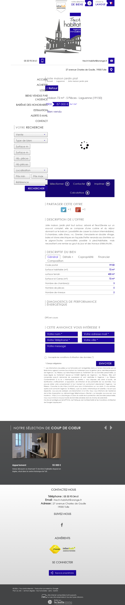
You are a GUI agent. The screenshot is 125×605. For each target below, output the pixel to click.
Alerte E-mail (39, 115)
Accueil (42, 79)
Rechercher (36, 188)
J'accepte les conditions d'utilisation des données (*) (71, 357)
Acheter (42, 84)
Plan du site (17, 591)
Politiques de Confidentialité (84, 400)
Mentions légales (29, 591)
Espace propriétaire (62, 573)
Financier (104, 256)
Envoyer (105, 363)
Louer (44, 90)
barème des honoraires (32, 104)
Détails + (68, 256)
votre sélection (77, 3)
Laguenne (60, 81)
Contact (41, 120)
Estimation (40, 110)
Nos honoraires (41, 591)
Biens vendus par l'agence (36, 97)
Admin (55, 591)
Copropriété (85, 256)
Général (52, 256)
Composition (55, 260)
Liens (50, 591)
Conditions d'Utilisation (107, 400)
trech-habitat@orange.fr (95, 61)
